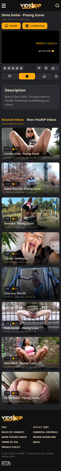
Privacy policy (11, 447)
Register (40, 43)
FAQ (4, 427)
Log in (51, 43)
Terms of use (10, 442)
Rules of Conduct (13, 432)
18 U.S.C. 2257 (41, 427)
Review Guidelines (44, 437)
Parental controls (45, 432)
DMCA (36, 442)
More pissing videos (14, 437)
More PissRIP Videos (41, 120)
